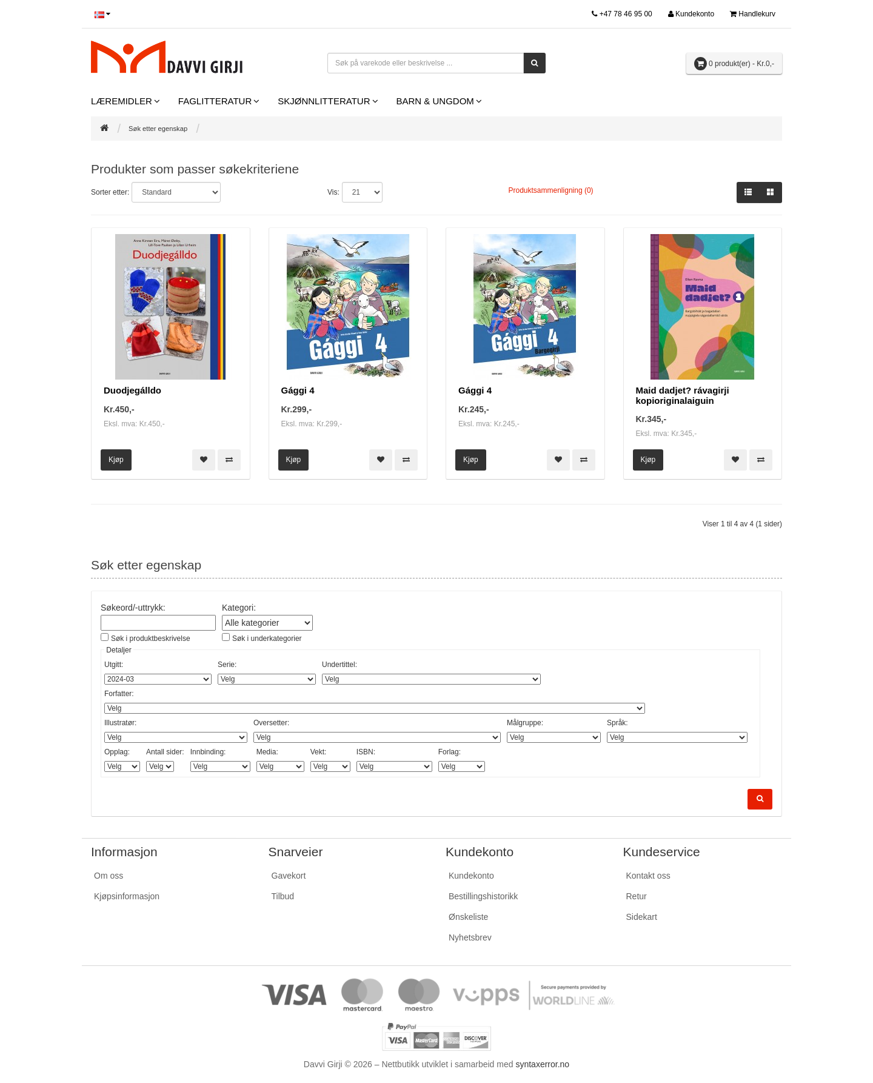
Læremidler (121, 101)
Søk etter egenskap (158, 128)
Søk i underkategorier (267, 638)
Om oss (108, 875)
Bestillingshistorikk (483, 895)
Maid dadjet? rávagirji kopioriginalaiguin (682, 395)
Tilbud (283, 895)
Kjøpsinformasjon (126, 895)
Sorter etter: (110, 192)
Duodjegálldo (132, 390)
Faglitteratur (215, 101)
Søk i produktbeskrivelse (150, 638)
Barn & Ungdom (435, 101)
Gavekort (289, 875)
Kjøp (116, 459)
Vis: (333, 192)
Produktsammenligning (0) (551, 190)
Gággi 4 (298, 390)
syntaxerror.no (542, 1063)
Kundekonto (471, 875)
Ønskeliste (468, 916)
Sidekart (641, 916)
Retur (636, 895)
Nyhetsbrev (470, 937)
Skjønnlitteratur (324, 101)
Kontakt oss (648, 875)
